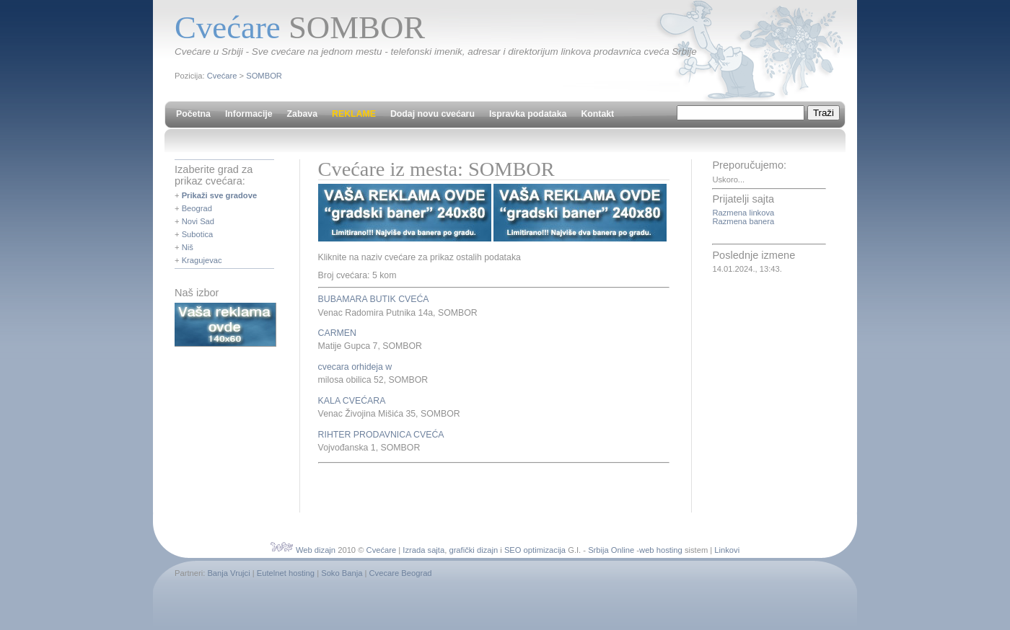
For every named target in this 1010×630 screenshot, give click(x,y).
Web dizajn (315, 550)
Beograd (197, 208)
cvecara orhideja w (355, 367)
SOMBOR (264, 75)
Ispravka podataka (527, 114)
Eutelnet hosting (286, 573)
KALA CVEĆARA (352, 401)
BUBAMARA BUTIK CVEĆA (373, 299)
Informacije (249, 114)
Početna (193, 114)
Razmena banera (743, 221)
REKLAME (354, 114)
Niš (187, 247)
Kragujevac (202, 260)
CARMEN (337, 333)
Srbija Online (611, 550)
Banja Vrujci (228, 573)
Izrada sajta (423, 550)
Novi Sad (198, 221)
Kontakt (597, 114)
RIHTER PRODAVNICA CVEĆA (381, 435)
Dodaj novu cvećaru (432, 114)
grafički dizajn (473, 550)
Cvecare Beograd (400, 573)
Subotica (198, 234)
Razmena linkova (743, 212)
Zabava (302, 114)
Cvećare (222, 75)
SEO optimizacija (535, 550)
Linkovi (726, 550)
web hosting (660, 550)
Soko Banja (341, 573)
